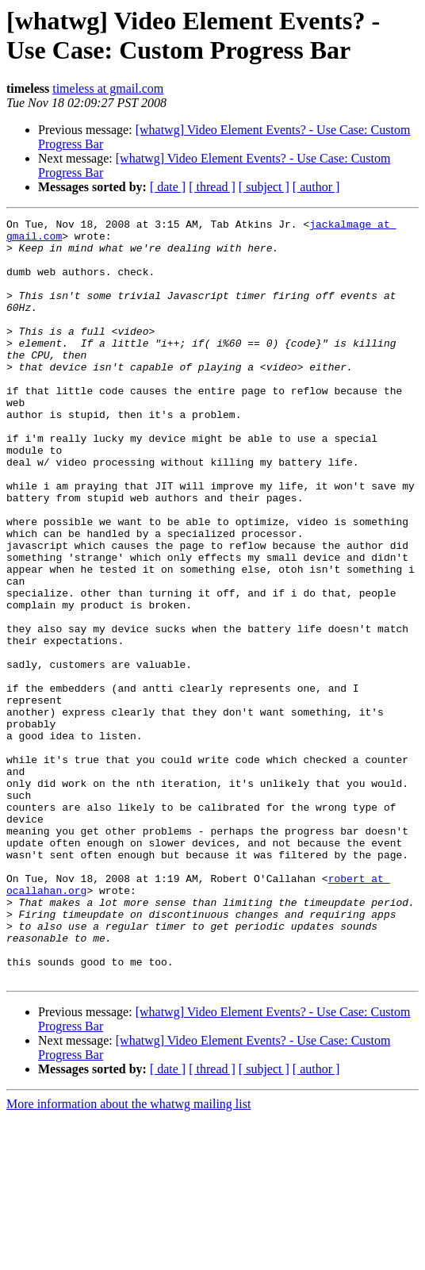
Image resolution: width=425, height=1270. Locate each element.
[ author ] (316, 187)
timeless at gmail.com (107, 88)
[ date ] (168, 187)
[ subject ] (264, 187)
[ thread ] (212, 187)
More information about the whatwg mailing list (128, 1256)
